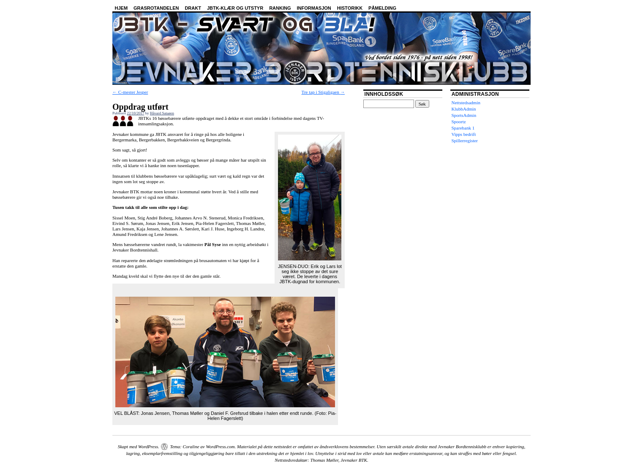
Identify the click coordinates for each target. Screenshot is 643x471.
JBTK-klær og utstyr (235, 8)
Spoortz (459, 121)
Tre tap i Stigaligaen (323, 92)
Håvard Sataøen (162, 113)
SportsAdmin (464, 115)
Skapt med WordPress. (138, 446)
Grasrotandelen (156, 8)
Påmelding (382, 8)
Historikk (349, 8)
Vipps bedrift (464, 134)
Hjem (121, 8)
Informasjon (314, 8)
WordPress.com (220, 446)
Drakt (193, 8)
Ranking (280, 8)
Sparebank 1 (463, 127)
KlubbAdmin (464, 108)
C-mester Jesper (130, 92)
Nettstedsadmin (466, 102)
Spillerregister (465, 140)
